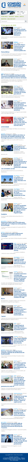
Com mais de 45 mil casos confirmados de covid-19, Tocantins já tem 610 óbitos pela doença (20, 247)
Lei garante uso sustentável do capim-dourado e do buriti (20, 180)
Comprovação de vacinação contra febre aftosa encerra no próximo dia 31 (20, 327)
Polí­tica (15, 27)
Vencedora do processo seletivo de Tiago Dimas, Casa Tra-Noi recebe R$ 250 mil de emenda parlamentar (20, 440)
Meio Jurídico (3, 221)
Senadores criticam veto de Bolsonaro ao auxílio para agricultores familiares (20, 32)
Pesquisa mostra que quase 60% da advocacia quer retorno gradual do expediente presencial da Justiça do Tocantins (11, 426)
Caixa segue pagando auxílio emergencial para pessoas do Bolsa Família (20, 341)
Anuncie (17, 16)
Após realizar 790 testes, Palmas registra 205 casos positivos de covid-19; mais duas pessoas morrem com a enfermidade (14, 122)
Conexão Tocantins (13, 457)
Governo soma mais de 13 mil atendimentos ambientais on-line (20, 193)
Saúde (2, 73)
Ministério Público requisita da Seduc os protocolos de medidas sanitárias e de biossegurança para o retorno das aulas (13, 136)
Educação (3, 133)
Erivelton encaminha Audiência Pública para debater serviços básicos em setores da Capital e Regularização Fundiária (14, 210)
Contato (21, 16)
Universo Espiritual (18, 393)
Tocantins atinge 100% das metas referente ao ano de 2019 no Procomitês (20, 261)
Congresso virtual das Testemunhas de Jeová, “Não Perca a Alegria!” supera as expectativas (20, 399)
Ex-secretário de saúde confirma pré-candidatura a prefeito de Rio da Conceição (12, 235)
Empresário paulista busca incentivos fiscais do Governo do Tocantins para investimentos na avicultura (20, 106)
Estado (15, 305)
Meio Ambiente (16, 175)
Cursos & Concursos (16, 42)
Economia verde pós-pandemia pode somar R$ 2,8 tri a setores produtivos (20, 413)
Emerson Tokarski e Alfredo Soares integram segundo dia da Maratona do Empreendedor (12, 352)
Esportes (16, 86)
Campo (15, 323)
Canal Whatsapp (11, 19)
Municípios (3, 19)
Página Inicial (4, 16)
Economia (16, 100)
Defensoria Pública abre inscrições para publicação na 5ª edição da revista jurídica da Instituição (13, 224)
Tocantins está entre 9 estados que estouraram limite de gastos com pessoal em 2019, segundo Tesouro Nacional (20, 277)
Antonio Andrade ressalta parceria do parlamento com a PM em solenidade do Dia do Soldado (20, 64)
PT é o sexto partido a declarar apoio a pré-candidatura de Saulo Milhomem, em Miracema (20, 366)
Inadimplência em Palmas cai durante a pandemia (20, 148)
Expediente (11, 16)
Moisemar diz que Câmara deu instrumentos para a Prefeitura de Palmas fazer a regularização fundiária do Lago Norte (14, 294)
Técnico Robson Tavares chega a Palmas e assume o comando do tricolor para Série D (20, 91)
